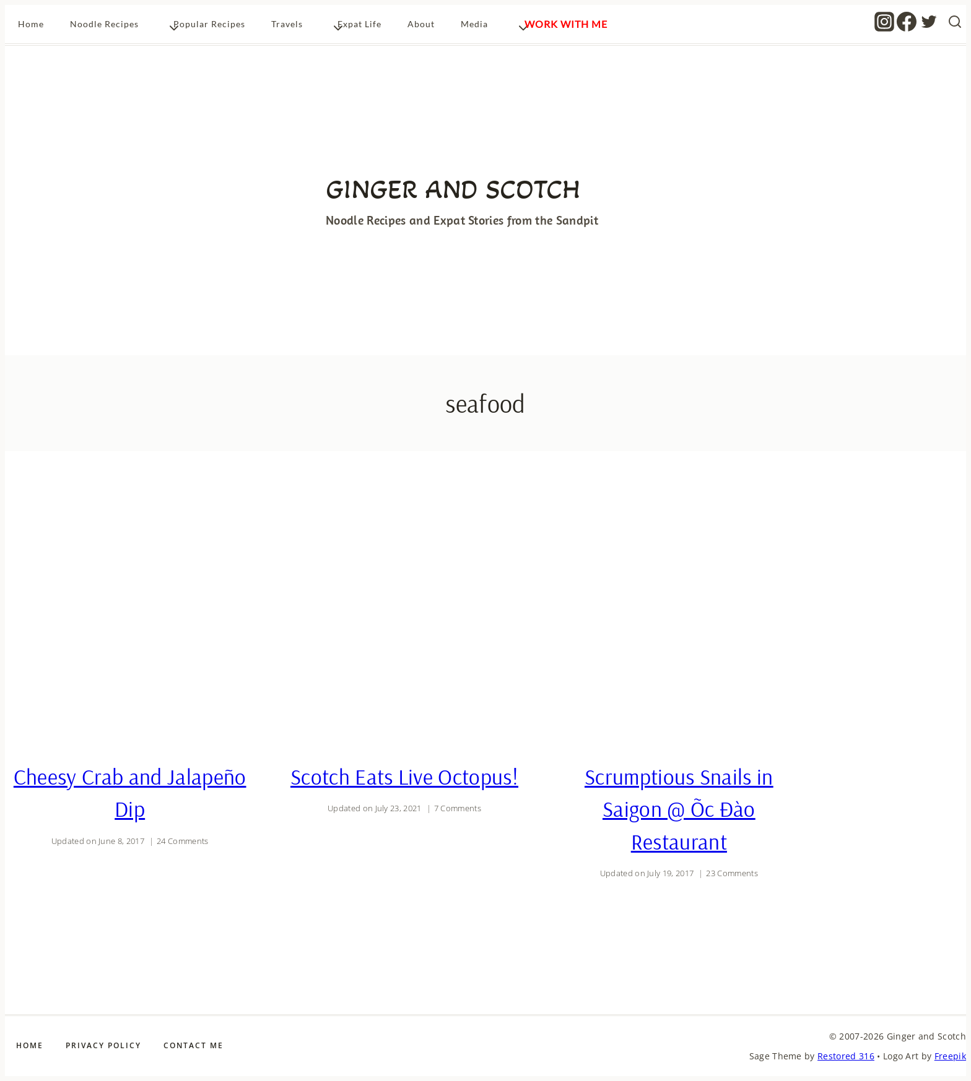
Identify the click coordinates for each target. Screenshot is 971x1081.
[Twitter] (929, 24)
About (421, 24)
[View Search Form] (955, 24)
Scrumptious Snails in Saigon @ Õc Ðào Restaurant (679, 809)
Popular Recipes (209, 24)
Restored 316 (845, 1056)
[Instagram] (885, 24)
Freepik (950, 1056)
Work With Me (566, 24)
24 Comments (183, 840)
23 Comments (732, 873)
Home (31, 24)
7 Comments (457, 808)
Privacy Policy (103, 1045)
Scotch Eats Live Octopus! (404, 776)
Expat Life (359, 24)
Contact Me (193, 1045)
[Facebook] (907, 24)
